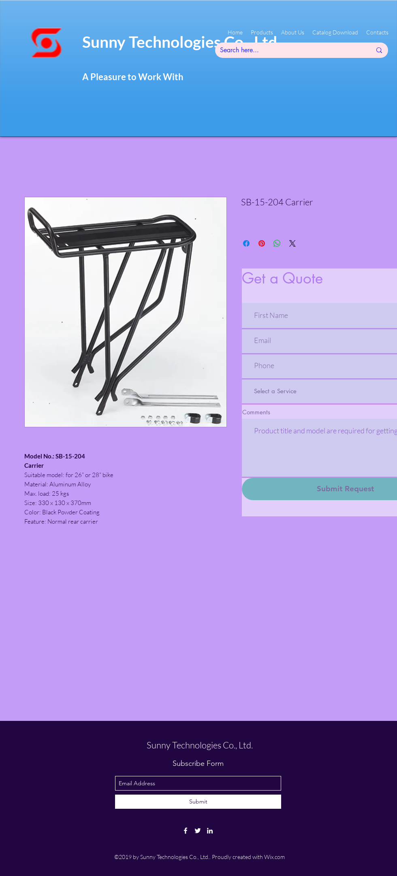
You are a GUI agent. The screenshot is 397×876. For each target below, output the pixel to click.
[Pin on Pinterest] (262, 243)
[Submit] (198, 802)
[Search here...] (289, 50)
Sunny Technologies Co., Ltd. (200, 745)
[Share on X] (292, 243)
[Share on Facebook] (246, 243)
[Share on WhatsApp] (277, 243)
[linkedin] (210, 831)
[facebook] (185, 831)
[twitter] (198, 831)
